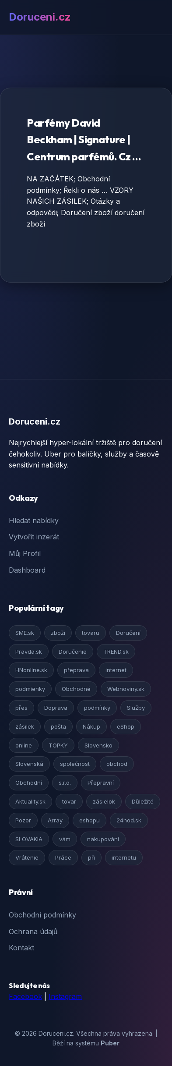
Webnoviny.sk (125, 688)
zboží (58, 632)
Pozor (23, 820)
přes (21, 707)
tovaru (90, 632)
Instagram (65, 996)
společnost (75, 763)
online (23, 745)
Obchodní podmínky (42, 914)
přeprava (76, 669)
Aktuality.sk (30, 801)
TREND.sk (116, 651)
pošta (58, 726)
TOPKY (58, 745)
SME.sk (24, 632)
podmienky (30, 688)
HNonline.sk (31, 669)
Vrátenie (27, 857)
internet (115, 669)
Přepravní (101, 782)
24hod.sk (128, 820)
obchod (116, 763)
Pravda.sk (28, 651)
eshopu (89, 820)
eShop (125, 726)
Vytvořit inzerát (34, 536)
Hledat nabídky (34, 520)
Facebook (25, 996)
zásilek (24, 726)
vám (64, 839)
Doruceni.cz (40, 17)
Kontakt (21, 947)
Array (55, 820)
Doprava (55, 707)
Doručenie (73, 651)
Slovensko (98, 745)
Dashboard (27, 570)
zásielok (104, 801)
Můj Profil (25, 553)
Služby (136, 707)
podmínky (97, 707)
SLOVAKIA (28, 839)
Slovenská (29, 763)
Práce (63, 857)
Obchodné (76, 688)
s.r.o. (65, 782)
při (91, 857)
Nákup (91, 726)
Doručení (128, 632)
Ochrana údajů (33, 931)
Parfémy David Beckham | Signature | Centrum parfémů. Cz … (84, 139)
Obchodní (28, 782)
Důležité (143, 801)
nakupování (103, 839)
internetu (124, 857)
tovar (69, 801)
